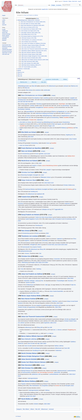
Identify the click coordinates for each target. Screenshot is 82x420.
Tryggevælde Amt (58, 209)
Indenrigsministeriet (33, 378)
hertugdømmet (39, 107)
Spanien (28, 282)
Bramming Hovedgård (27, 175)
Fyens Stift (67, 348)
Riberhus (54, 111)
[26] (40, 262)
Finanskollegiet (60, 280)
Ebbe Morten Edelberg (28, 381)
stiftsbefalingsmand (47, 115)
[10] (32, 136)
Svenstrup (20, 203)
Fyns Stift (49, 327)
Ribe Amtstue (29, 90)
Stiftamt (32, 409)
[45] (45, 403)
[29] (68, 278)
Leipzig (37, 280)
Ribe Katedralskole (34, 385)
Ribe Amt (34, 82)
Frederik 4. (34, 165)
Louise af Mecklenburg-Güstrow (50, 165)
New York (29, 396)
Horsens (27, 253)
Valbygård (73, 319)
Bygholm (27, 240)
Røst (53, 124)
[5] (29, 101)
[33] (61, 303)
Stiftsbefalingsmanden (23, 86)
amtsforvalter (47, 90)
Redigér (53, 5)
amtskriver (38, 90)
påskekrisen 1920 (36, 374)
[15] (45, 182)
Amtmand (51, 409)
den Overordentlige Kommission (45, 372)
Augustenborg (31, 307)
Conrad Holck (50, 244)
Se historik (58, 5)
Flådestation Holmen (45, 177)
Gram (47, 143)
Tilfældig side (5, 30)
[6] (31, 101)
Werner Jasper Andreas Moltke (31, 295)
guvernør (37, 125)
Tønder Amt (38, 217)
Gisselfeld (66, 117)
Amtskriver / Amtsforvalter (52, 79)
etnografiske (45, 385)
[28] (46, 262)
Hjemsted (4, 24)
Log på (79, 1)
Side (16, 5)
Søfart (3, 21)
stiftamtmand (52, 86)
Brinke (41, 153)
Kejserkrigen (62, 103)
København (40, 119)
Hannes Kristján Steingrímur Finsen (32, 356)
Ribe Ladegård (47, 169)
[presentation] (43, 78)
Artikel (3, 23)
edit (79, 78)
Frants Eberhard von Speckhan (31, 148)
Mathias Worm (71, 156)
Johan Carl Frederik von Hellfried (31, 15)
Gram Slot (28, 117)
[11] (45, 153)
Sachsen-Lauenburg (48, 107)
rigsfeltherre (68, 113)
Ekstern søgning (5, 35)
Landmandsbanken (54, 374)
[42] (19, 376)
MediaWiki (4, 38)
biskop (68, 301)
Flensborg (39, 103)
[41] (73, 374)
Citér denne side (5, 54)
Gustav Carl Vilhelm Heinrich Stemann (33, 362)
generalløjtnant (30, 111)
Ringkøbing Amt (72, 329)
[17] (52, 182)
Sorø (22, 269)
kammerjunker (26, 247)
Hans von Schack (24, 145)
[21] (56, 244)
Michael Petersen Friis (27, 370)
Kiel (40, 253)
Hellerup (47, 390)
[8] (20, 129)
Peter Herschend (26, 365)
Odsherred (20, 343)
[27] (43, 262)
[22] (59, 244)
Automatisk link (5, 37)
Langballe (72, 98)
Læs (49, 5)
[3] (23, 101)
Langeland (38, 305)
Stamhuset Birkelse (30, 189)
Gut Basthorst (36, 98)
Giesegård (35, 175)
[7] (53, 125)
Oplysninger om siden (6, 52)
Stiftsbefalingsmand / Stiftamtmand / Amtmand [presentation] (29, 79)
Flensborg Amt (39, 225)
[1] (18, 101)
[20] (47, 233)
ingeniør (24, 383)
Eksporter (4, 40)
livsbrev (28, 115)
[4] (26, 101)
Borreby (67, 319)
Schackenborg (55, 117)
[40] (70, 374)
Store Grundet (31, 343)
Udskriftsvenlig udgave (7, 49)
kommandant (21, 109)
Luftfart (3, 20)
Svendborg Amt (36, 350)
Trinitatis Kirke (32, 119)
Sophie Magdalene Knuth (32, 219)
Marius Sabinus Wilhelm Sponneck (32, 336)
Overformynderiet (26, 372)
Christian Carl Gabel (27, 172)
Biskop (65, 79)
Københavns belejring (41, 113)
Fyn (75, 189)
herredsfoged (36, 348)
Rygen (50, 125)
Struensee (70, 280)
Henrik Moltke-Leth (27, 399)
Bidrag (70, 1)
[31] (37, 293)
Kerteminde (57, 258)
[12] (48, 153)
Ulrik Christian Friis (27, 368)
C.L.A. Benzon (49, 333)
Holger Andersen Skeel (28, 180)
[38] (41, 343)
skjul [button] (38, 18)
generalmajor (66, 105)
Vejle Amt (73, 284)
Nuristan (57, 385)
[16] (48, 182)
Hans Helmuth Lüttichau (29, 339)
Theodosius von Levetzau (29, 236)
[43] (72, 385)
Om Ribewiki (18, 416)
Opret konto (74, 1)
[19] (19, 220)
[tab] (29, 79)
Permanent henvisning (7, 51)
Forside (3, 29)
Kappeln (59, 124)
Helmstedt (26, 280)
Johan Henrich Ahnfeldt (28, 359)
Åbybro (51, 189)
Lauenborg (46, 98)
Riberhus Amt (23, 82)
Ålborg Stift (42, 249)
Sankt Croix (33, 293)
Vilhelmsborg (25, 262)
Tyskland (32, 105)
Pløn (76, 127)
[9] (28, 136)
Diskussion (65, 1)
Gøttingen (32, 280)
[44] (34, 396)
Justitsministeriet (71, 370)
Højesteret (67, 203)
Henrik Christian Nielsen (29, 353)
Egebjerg (73, 341)
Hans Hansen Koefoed (28, 298)
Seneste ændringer (6, 34)
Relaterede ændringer (7, 46)
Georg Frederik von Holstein (30, 214)
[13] (40, 163)
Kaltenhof (75, 99)
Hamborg (27, 109)
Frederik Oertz (25, 197)
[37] (54, 322)
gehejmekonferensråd (26, 251)
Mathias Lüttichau (59, 345)
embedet (36, 403)
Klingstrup (56, 305)
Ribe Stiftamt (26, 409)
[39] (44, 343)
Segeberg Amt (69, 134)
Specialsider (4, 48)
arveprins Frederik (36, 247)
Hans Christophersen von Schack (32, 95)
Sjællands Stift (40, 194)
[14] (42, 175)
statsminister (57, 372)
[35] (59, 307)
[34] (56, 307)
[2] (21, 101)
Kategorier (19, 409)
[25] (36, 262)
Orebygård (32, 244)
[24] (65, 244)
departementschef (61, 370)
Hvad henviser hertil (6, 45)
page (26, 103)
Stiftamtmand (44, 409)
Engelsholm (47, 322)
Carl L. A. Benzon (57, 329)
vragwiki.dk (44, 9)
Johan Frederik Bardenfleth (56, 291)
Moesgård (32, 262)
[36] (51, 322)
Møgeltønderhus (66, 115)
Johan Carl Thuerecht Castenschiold (33, 316)
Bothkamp (70, 127)
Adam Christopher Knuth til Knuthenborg (62, 219)
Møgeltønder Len (62, 111)
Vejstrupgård (49, 305)
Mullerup (70, 189)
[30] (71, 278)
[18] (74, 219)
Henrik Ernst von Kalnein (29, 160)
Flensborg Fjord (22, 99)
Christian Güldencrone (69, 185)
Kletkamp (63, 127)
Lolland (39, 244)
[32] (58, 303)
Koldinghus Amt (45, 209)
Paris (42, 280)
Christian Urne (26, 256)
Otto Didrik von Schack (25, 122)
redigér (53, 95)
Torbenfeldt (44, 240)
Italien (33, 282)
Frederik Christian (22, 307)
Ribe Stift (43, 82)
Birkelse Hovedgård (42, 189)
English (3, 15)
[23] (62, 244)
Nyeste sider (5, 32)
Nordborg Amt (34, 191)
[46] (48, 403)
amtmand (66, 86)
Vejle (46, 284)
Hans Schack (25, 230)
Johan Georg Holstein (46, 217)
